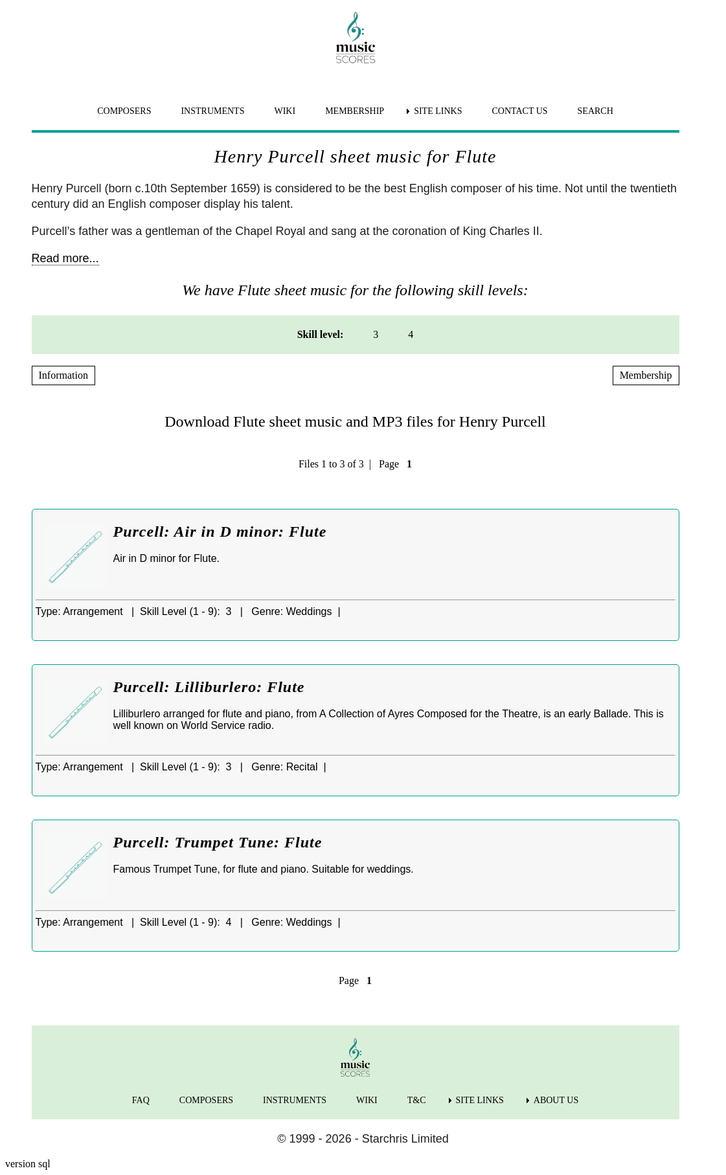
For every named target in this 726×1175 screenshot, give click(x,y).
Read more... (65, 258)
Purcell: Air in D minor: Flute (220, 531)
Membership (646, 375)
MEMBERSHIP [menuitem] (354, 111)
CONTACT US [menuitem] (519, 111)
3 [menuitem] (375, 334)
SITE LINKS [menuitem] (438, 111)
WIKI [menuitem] (284, 111)
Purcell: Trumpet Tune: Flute (218, 842)
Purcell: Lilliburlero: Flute (209, 686)
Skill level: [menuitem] (320, 334)
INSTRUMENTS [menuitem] (212, 111)
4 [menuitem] (410, 334)
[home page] (355, 37)
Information (63, 375)
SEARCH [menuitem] (595, 111)
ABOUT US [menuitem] (556, 1100)
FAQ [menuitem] (141, 1100)
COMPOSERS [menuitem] (124, 111)
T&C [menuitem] (416, 1100)
